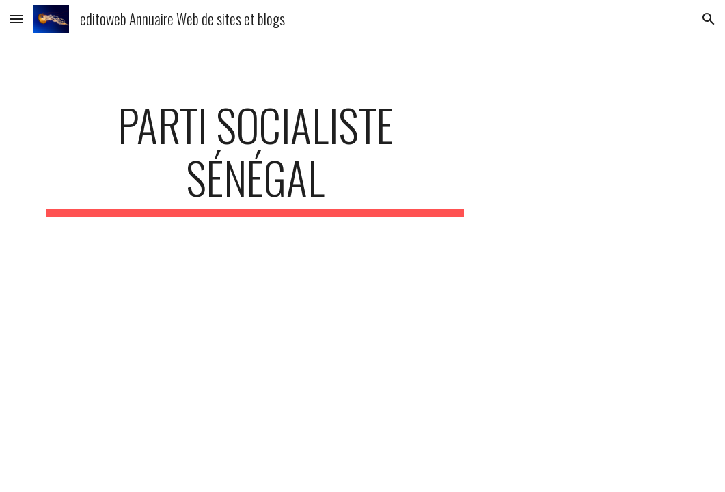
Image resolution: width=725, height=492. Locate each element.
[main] (255, 158)
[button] (16, 19)
